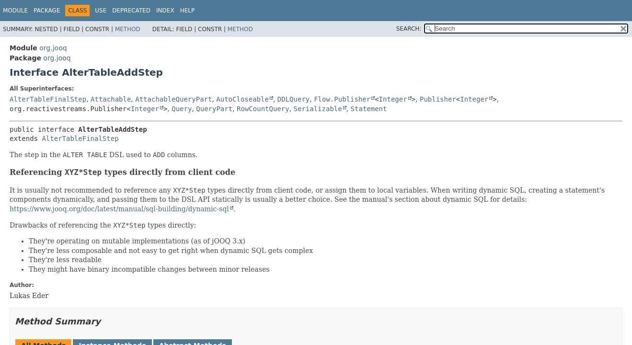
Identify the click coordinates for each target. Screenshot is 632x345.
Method (127, 29)
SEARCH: (409, 28)
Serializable (318, 109)
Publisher (438, 99)
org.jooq (53, 48)
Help (187, 10)
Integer (393, 99)
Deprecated (131, 10)
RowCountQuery (263, 109)
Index (165, 10)
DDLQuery (293, 99)
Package (47, 10)
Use (100, 10)
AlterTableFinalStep (48, 99)
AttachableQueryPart (173, 99)
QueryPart (214, 109)
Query (182, 109)
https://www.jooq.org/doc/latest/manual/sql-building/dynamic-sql (119, 209)
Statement (369, 109)
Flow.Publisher (342, 99)
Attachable (111, 99)
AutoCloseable (242, 99)
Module (15, 10)
